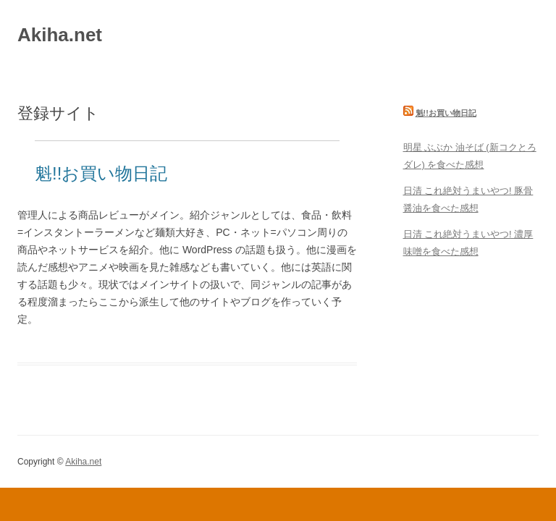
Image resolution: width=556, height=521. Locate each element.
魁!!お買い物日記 (101, 173)
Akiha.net (59, 35)
